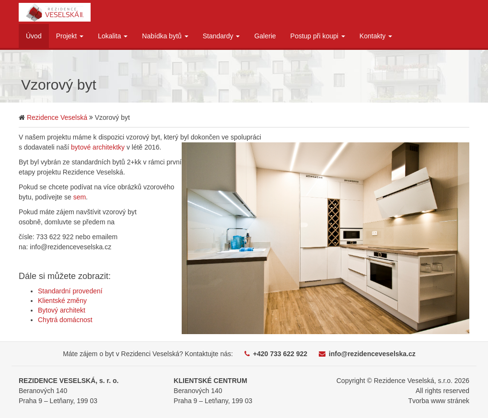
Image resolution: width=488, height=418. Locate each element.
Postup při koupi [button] (317, 36)
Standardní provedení (70, 291)
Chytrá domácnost (65, 320)
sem (79, 197)
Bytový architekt (61, 310)
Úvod (34, 36)
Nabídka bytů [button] (165, 36)
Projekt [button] (69, 36)
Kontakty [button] (376, 36)
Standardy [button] (221, 36)
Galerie (265, 36)
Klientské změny (62, 300)
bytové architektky (98, 147)
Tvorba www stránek (438, 401)
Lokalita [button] (113, 36)
